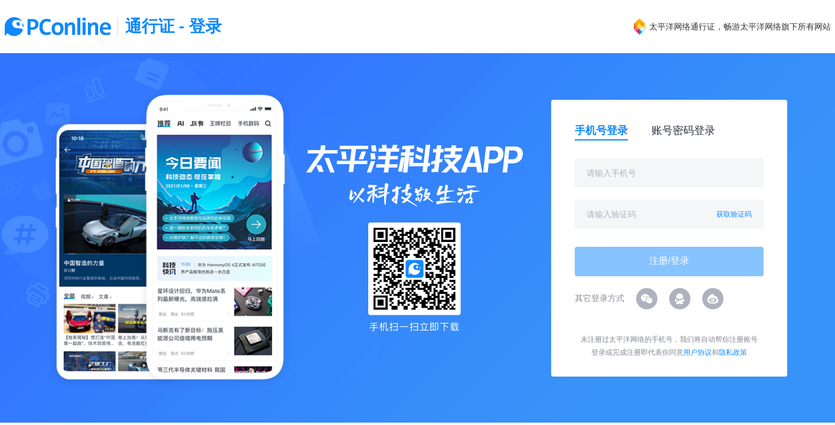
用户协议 (697, 352)
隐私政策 (733, 352)
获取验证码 (734, 214)
